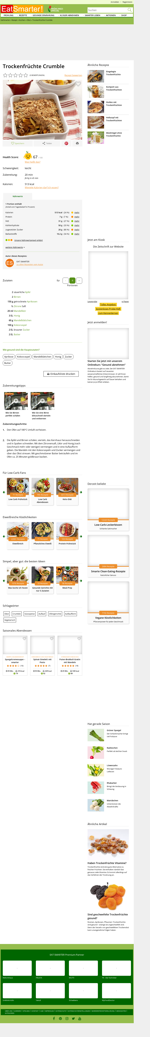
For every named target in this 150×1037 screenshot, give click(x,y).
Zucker (26, 329)
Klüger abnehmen (69, 15)
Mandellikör (20, 310)
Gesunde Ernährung (43, 15)
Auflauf (42, 613)
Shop (124, 15)
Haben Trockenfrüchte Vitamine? (107, 863)
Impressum (49, 1011)
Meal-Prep (67, 587)
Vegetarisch (9, 620)
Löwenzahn (112, 765)
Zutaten (8, 280)
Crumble (17, 613)
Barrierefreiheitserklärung (103, 1011)
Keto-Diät (67, 499)
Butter (17, 334)
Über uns (8, 1011)
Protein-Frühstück (67, 543)
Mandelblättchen (22, 320)
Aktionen (111, 15)
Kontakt (35, 1011)
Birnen (17, 296)
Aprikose (8, 356)
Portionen (72, 285)
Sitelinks (26, 1011)
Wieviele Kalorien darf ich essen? (42, 187)
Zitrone (17, 306)
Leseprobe (92, 301)
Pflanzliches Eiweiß (42, 543)
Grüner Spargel (114, 730)
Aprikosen (32, 301)
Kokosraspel (20, 325)
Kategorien (9, 1013)
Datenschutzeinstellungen (79, 1011)
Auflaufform (70, 613)
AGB (41, 1011)
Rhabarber (112, 783)
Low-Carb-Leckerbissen (108, 524)
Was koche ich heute (18, 587)
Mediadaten (121, 1011)
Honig (17, 315)
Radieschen (112, 748)
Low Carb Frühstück (18, 499)
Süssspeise (30, 613)
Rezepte (23, 15)
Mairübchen (112, 800)
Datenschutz (61, 1011)
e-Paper (125, 301)
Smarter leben (92, 15)
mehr (76, 212)
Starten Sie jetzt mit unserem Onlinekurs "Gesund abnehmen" (108, 347)
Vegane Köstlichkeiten (108, 617)
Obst (6, 613)
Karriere (17, 1011)
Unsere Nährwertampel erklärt (28, 240)
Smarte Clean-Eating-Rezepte (108, 571)
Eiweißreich (18, 543)
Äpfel (27, 292)
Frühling (8, 15)
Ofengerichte (55, 613)
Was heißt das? (32, 161)
